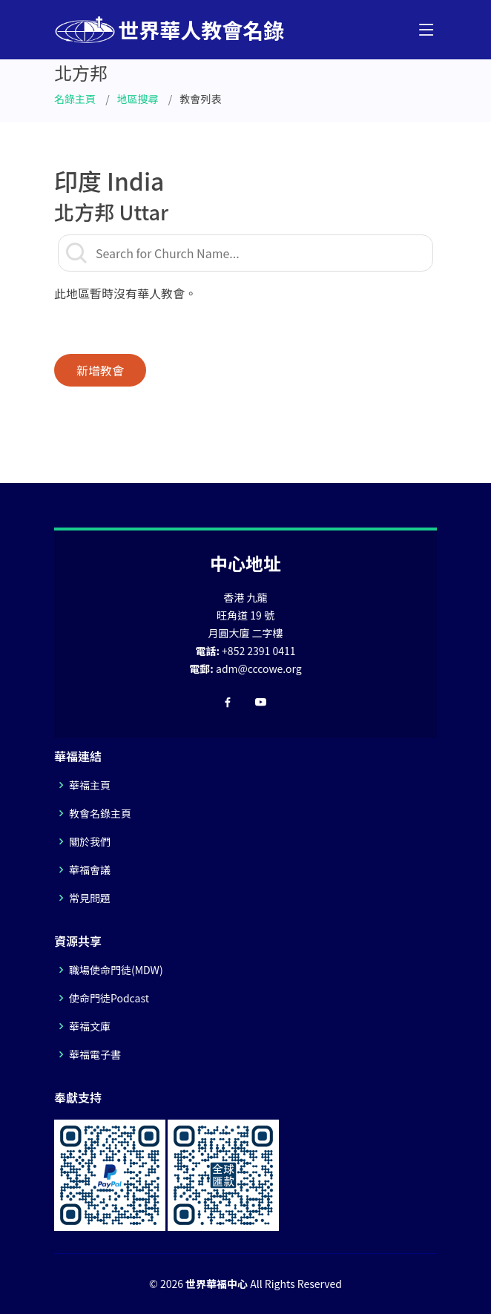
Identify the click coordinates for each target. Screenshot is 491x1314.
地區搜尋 (138, 98)
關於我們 (90, 841)
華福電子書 (95, 1054)
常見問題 (90, 898)
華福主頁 (90, 785)
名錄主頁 (75, 98)
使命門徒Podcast (109, 998)
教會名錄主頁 (100, 813)
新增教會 (100, 370)
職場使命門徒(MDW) (116, 970)
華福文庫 (90, 1026)
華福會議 (90, 869)
